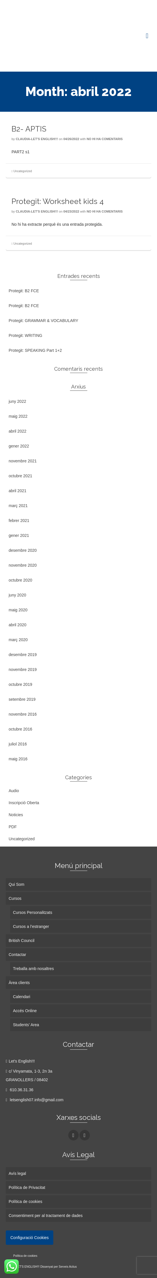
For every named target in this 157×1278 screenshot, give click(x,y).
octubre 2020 (20, 580)
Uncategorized (22, 171)
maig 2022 (18, 416)
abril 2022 (18, 431)
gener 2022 (19, 446)
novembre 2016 (23, 714)
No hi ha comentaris (105, 139)
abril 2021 (18, 490)
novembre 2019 (23, 669)
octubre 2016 (20, 729)
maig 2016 (18, 759)
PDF (13, 826)
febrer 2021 (19, 520)
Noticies (16, 814)
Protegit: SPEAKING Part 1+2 (35, 350)
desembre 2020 (23, 550)
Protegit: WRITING (25, 335)
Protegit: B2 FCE (24, 290)
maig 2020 (18, 610)
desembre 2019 (23, 654)
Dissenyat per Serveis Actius (58, 1266)
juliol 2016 (18, 744)
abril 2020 (18, 625)
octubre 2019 (20, 684)
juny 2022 (17, 401)
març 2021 (18, 505)
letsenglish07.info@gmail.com (34, 1100)
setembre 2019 (22, 699)
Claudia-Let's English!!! (37, 139)
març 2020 (18, 639)
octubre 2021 (20, 476)
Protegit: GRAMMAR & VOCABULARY (43, 320)
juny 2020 (17, 595)
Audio (14, 790)
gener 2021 (19, 535)
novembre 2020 (23, 565)
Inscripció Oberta (24, 802)
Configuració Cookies (29, 1237)
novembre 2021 (23, 461)
